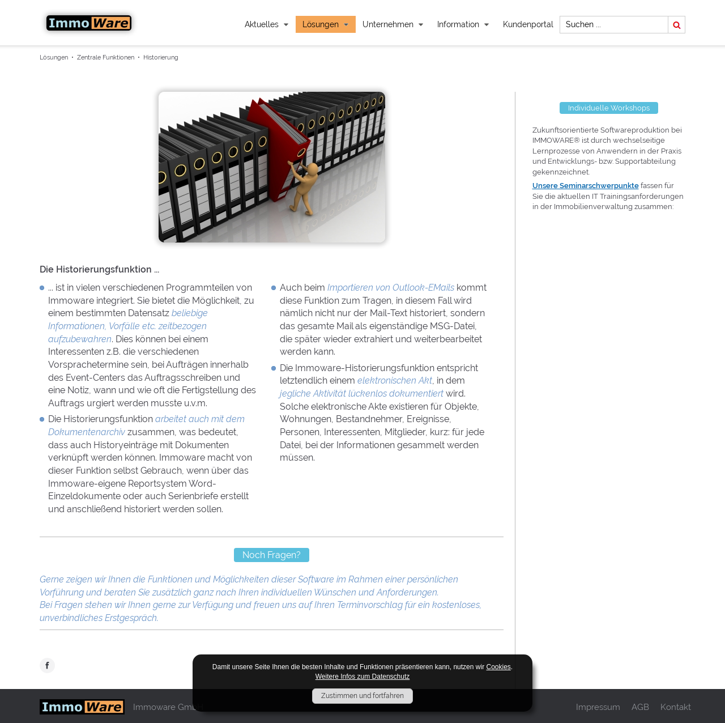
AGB (640, 707)
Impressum (598, 707)
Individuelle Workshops (609, 108)
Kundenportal (528, 24)
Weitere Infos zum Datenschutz (362, 677)
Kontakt (675, 707)
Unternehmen (393, 24)
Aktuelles (267, 24)
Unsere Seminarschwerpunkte (585, 185)
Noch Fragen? (271, 555)
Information (463, 24)
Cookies (498, 667)
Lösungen (325, 24)
